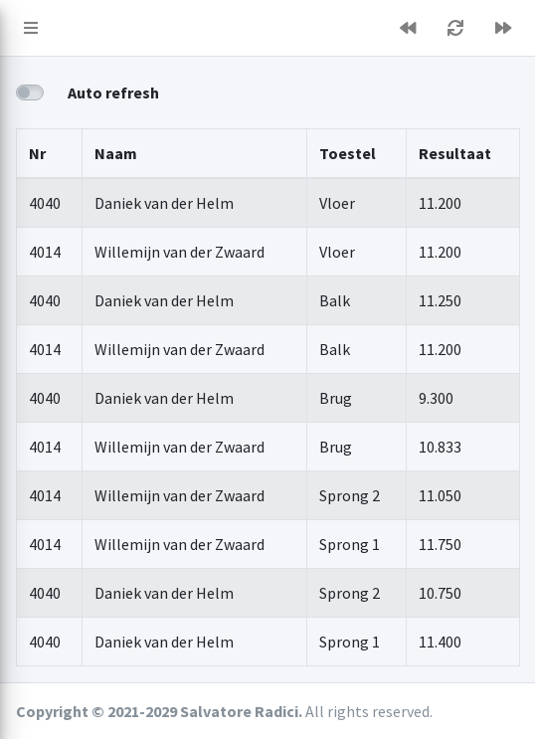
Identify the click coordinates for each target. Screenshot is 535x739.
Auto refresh (113, 92)
